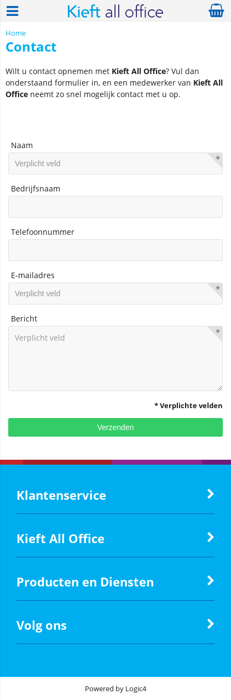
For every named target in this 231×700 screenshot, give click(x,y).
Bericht (24, 318)
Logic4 (135, 688)
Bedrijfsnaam (35, 188)
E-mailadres (33, 275)
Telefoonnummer (42, 232)
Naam (22, 145)
